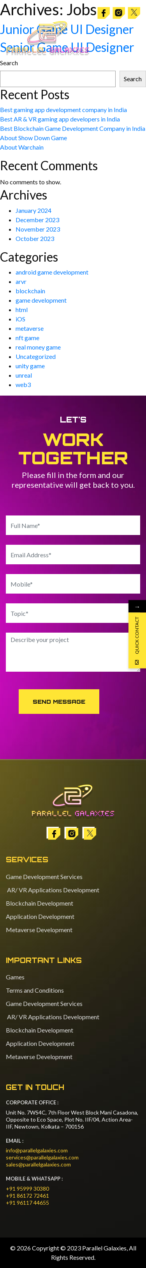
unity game (30, 365)
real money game (38, 347)
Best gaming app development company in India (63, 109)
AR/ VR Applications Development (52, 889)
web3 (23, 384)
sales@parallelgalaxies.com (38, 1164)
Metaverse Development (39, 929)
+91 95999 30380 (27, 1188)
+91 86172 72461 (27, 1195)
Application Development (40, 916)
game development (41, 300)
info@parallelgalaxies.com (37, 1150)
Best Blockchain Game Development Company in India (72, 128)
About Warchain (22, 147)
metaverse (30, 328)
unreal (24, 375)
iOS (20, 319)
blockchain (30, 290)
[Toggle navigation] (133, 38)
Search (133, 78)
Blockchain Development (39, 903)
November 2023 (38, 229)
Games (15, 977)
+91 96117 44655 (27, 1202)
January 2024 (33, 210)
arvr (21, 281)
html (22, 309)
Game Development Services (44, 876)
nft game (27, 337)
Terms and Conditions (35, 990)
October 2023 (35, 238)
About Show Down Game (33, 137)
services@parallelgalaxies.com (42, 1157)
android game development (52, 272)
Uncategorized (36, 356)
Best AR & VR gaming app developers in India (60, 119)
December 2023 (37, 219)
